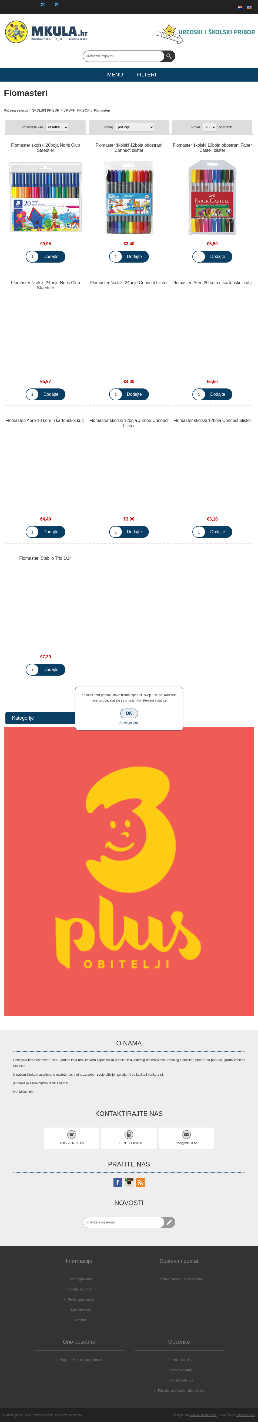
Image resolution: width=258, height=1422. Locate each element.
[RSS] (140, 1182)
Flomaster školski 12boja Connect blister (212, 420)
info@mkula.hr (186, 1143)
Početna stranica (16, 110)
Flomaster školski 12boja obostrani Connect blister (129, 148)
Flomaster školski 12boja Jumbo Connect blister (129, 423)
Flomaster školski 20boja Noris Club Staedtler (45, 148)
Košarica (52, 7)
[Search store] (123, 56)
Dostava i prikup (80, 1289)
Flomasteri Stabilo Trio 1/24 (45, 558)
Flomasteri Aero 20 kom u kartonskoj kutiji (212, 282)
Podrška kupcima (180, 1360)
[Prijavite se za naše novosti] (123, 1222)
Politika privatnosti (81, 1300)
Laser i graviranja (80, 1279)
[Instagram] (129, 1182)
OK (129, 713)
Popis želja (37, 7)
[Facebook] (117, 1182)
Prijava (23, 7)
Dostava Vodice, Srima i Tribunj (180, 1279)
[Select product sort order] (134, 127)
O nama (81, 1320)
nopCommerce (245, 1415)
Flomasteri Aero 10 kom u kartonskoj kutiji (46, 420)
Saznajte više (129, 723)
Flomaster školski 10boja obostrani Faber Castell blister (212, 148)
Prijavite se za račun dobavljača (181, 1391)
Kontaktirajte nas (181, 1380)
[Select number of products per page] (209, 127)
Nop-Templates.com (203, 1415)
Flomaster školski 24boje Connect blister (129, 282)
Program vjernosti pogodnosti (81, 1360)
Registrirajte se (9, 7)
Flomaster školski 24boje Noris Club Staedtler (45, 285)
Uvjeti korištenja (80, 1310)
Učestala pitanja (180, 1370)
